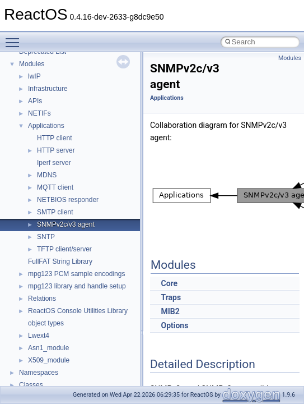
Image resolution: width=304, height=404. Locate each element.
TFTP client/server (64, 249)
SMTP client (55, 212)
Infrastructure (48, 89)
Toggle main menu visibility (15, 37)
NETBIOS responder (68, 200)
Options (174, 325)
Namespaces (38, 373)
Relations (42, 298)
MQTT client (55, 187)
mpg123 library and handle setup (77, 286)
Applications (46, 126)
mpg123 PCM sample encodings (76, 274)
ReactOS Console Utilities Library (78, 311)
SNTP (46, 237)
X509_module (48, 360)
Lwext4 (38, 335)
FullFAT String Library (60, 261)
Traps (171, 297)
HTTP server (56, 150)
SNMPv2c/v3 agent (66, 224)
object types (46, 323)
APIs (35, 101)
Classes (31, 385)
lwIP (34, 76)
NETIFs (39, 113)
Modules (31, 64)
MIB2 (170, 311)
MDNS (47, 175)
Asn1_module (48, 348)
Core (169, 283)
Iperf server (54, 163)
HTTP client (54, 138)
